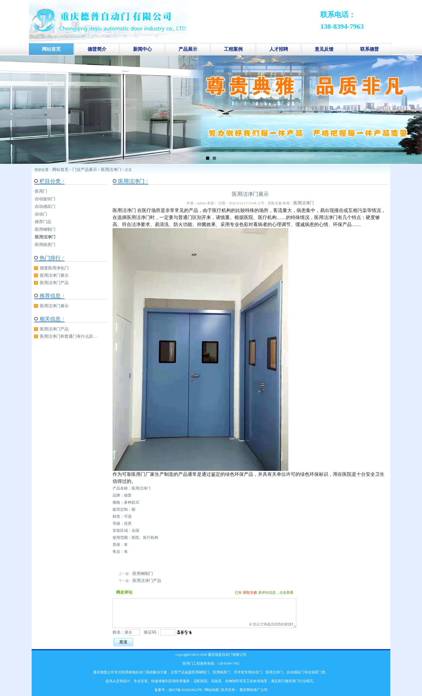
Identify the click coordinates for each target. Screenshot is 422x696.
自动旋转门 (45, 199)
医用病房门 (45, 244)
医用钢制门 (142, 573)
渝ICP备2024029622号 (185, 690)
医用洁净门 (111, 169)
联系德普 (369, 49)
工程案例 (233, 49)
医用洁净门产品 (146, 580)
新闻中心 (142, 49)
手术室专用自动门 (248, 672)
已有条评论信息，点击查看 (264, 592)
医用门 (41, 191)
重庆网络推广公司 (253, 690)
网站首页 (60, 169)
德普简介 (97, 49)
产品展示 (187, 49)
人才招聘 (278, 49)
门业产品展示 (84, 169)
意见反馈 (324, 49)
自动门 (41, 214)
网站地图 (212, 690)
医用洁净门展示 (54, 275)
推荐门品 (43, 222)
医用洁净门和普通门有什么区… (68, 336)
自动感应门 (45, 206)
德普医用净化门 (54, 268)
